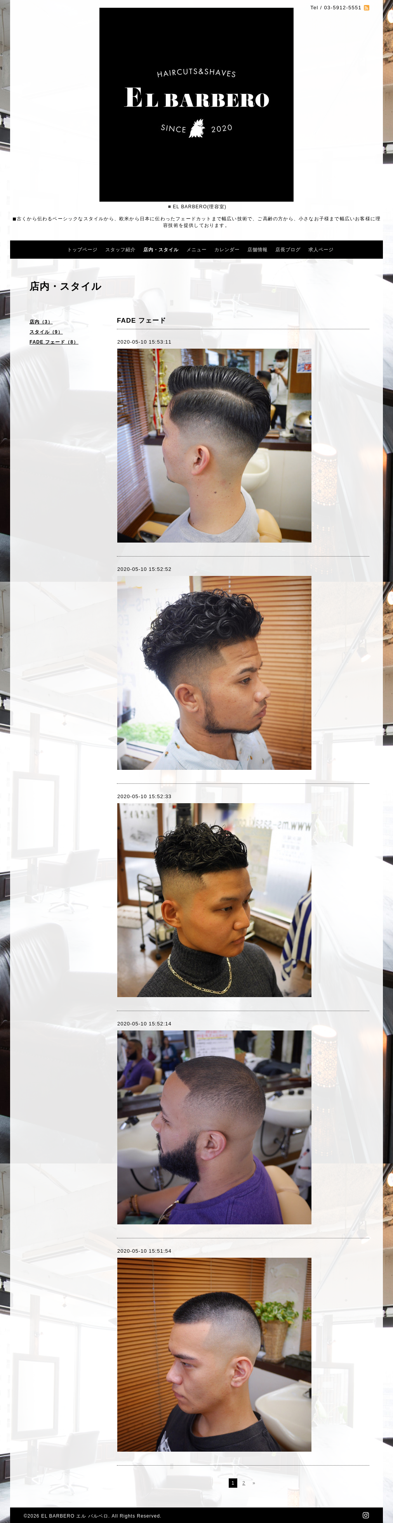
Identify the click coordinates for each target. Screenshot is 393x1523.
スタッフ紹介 (120, 249)
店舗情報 (257, 249)
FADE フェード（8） (54, 342)
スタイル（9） (46, 332)
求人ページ (321, 249)
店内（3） (41, 322)
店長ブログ (288, 249)
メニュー (196, 249)
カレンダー (227, 249)
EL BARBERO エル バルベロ (74, 1516)
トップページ (82, 249)
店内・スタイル (161, 249)
